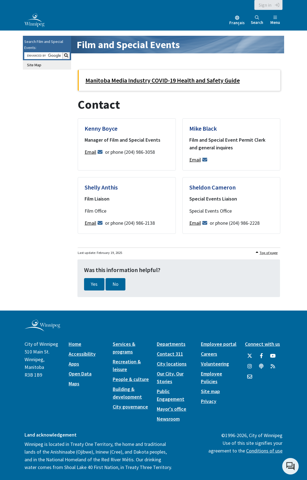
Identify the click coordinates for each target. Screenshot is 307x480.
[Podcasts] (261, 366)
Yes (94, 284)
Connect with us (262, 344)
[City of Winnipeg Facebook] (261, 356)
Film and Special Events (128, 45)
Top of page (269, 253)
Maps (74, 383)
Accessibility (82, 354)
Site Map (34, 64)
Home (75, 344)
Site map (210, 391)
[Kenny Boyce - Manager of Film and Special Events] (127, 144)
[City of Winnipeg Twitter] (249, 356)
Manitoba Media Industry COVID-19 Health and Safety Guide (162, 80)
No (115, 284)
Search (257, 20)
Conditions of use (264, 451)
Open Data (80, 374)
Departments (171, 344)
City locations (172, 364)
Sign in (265, 5)
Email (90, 152)
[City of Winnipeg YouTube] (273, 356)
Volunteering (215, 364)
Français (237, 22)
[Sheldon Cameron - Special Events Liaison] (231, 205)
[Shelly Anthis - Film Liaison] (127, 205)
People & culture (131, 379)
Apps (74, 364)
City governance (130, 407)
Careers (209, 354)
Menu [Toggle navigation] (275, 20)
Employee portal (218, 344)
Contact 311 (170, 354)
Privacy (208, 401)
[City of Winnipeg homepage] (42, 329)
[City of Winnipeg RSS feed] (273, 366)
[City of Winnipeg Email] (249, 377)
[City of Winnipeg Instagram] (249, 366)
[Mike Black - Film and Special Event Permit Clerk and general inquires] (231, 144)
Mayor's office (171, 409)
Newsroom (168, 419)
